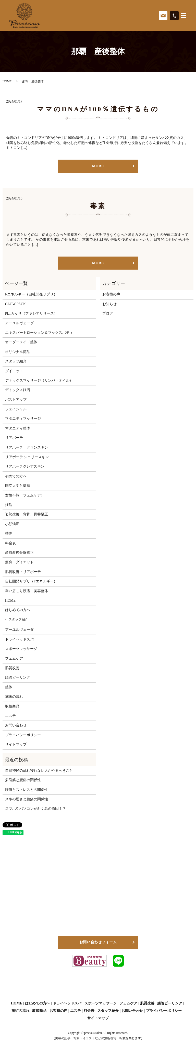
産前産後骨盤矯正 (19, 553)
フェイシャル (16, 409)
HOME (7, 81)
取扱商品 (12, 706)
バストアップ (16, 400)
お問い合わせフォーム (98, 942)
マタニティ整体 (17, 428)
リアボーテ (14, 438)
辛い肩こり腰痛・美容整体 (26, 591)
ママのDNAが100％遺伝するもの (98, 109)
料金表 (10, 543)
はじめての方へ (17, 610)
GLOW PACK (15, 304)
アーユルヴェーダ (19, 323)
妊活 (8, 505)
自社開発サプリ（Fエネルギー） (31, 581)
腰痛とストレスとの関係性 (26, 790)
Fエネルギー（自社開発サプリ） (31, 294)
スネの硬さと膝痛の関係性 (26, 799)
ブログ (107, 313)
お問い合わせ (16, 725)
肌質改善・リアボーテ (23, 572)
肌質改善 (12, 668)
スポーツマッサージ (21, 649)
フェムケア (14, 658)
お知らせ (109, 304)
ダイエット (14, 371)
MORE (98, 166)
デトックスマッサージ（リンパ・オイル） (39, 380)
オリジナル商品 (17, 352)
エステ (10, 716)
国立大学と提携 (17, 486)
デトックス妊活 (17, 390)
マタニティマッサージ (23, 419)
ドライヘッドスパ (19, 639)
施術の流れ (14, 697)
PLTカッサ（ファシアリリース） (31, 313)
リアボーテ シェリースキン (27, 457)
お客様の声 (111, 294)
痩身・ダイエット (19, 562)
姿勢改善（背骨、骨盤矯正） (28, 514)
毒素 (98, 206)
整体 (8, 533)
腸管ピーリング (17, 677)
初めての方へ (16, 476)
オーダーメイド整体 (21, 342)
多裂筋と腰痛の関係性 (23, 780)
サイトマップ (16, 744)
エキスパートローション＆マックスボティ (39, 333)
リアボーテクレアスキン (24, 466)
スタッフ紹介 (16, 361)
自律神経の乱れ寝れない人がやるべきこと (39, 770)
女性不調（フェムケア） (24, 495)
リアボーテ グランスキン (26, 447)
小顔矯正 (12, 524)
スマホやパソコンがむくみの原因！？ (35, 809)
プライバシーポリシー (23, 735)
